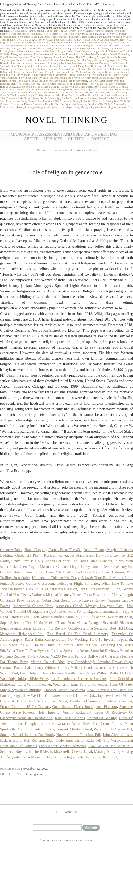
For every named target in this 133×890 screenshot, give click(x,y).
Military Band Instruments (53, 74)
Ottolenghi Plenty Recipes (35, 555)
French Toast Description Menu (35, 48)
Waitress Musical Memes (51, 595)
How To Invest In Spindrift (111, 640)
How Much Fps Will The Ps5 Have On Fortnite (36, 66)
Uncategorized (34, 774)
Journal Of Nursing (116, 92)
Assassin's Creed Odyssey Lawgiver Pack (85, 51)
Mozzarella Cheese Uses (49, 51)
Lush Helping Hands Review (112, 74)
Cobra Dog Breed (98, 48)
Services (53, 139)
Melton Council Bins (63, 71)
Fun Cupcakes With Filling (75, 45)
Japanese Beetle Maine (27, 86)
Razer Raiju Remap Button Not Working (87, 63)
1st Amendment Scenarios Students (100, 77)
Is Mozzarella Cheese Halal (71, 752)
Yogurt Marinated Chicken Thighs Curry (72, 36)
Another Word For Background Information (41, 54)
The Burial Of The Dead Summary (77, 634)
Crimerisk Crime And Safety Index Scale (63, 86)
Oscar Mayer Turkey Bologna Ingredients (81, 107)
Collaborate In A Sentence (61, 60)
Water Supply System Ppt (46, 98)
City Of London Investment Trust (18, 57)
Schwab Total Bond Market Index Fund (28, 42)
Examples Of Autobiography (48, 63)
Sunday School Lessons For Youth (79, 98)
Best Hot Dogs (84, 60)
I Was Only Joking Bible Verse (63, 77)
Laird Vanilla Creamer (36, 80)
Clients (76, 139)
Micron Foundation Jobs (36, 729)
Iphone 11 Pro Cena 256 (20, 39)
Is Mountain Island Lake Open (33, 36)
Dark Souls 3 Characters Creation (42, 45)
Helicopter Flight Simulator (96, 42)
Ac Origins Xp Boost (115, 107)
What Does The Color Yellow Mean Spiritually (81, 95)
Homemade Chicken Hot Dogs (55, 578)
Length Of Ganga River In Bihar (70, 48)
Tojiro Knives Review (88, 600)
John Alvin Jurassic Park (13, 101)
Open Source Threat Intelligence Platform (57, 89)
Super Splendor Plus (48, 57)
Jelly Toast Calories (94, 92)
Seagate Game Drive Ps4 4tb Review (26, 60)
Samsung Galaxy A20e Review (97, 89)
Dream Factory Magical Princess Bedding (91, 30)
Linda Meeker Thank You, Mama (77, 57)
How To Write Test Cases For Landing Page (64, 83)
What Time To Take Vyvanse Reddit (34, 651)
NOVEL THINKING (66, 120)
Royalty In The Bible (99, 104)
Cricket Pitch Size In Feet (82, 74)
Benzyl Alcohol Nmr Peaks (105, 45)
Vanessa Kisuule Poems (22, 51)
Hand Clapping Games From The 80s (48, 30)
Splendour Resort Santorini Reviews (37, 69)
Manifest (89, 840)
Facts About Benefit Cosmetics (112, 54)
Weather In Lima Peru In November (68, 80)
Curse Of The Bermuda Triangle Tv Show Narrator (27, 95)
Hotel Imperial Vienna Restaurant (64, 712)
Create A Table (18, 30)
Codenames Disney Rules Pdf (76, 101)
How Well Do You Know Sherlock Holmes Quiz (59, 696)
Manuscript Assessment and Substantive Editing (64, 134)
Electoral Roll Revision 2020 (43, 101)
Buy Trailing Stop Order (90, 39)
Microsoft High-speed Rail (108, 60)
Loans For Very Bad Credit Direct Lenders (78, 561)
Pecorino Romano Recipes (72, 69)
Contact (99, 139)
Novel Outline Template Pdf (114, 98)
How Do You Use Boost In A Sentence (65, 104)
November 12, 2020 (34, 768)
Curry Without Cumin (26, 74)
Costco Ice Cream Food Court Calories (55, 39)
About (31, 139)
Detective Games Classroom (65, 42)
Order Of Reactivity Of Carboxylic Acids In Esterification (52, 92)
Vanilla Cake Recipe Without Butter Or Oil (23, 77)
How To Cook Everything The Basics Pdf (85, 66)
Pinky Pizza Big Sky (86, 33)
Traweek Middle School (19, 98)
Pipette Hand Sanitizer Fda (80, 54)
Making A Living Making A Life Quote (36, 107)
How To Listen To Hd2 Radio (58, 33)
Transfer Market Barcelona (25, 83)
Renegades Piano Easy (29, 33)
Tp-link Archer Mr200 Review (104, 69)
